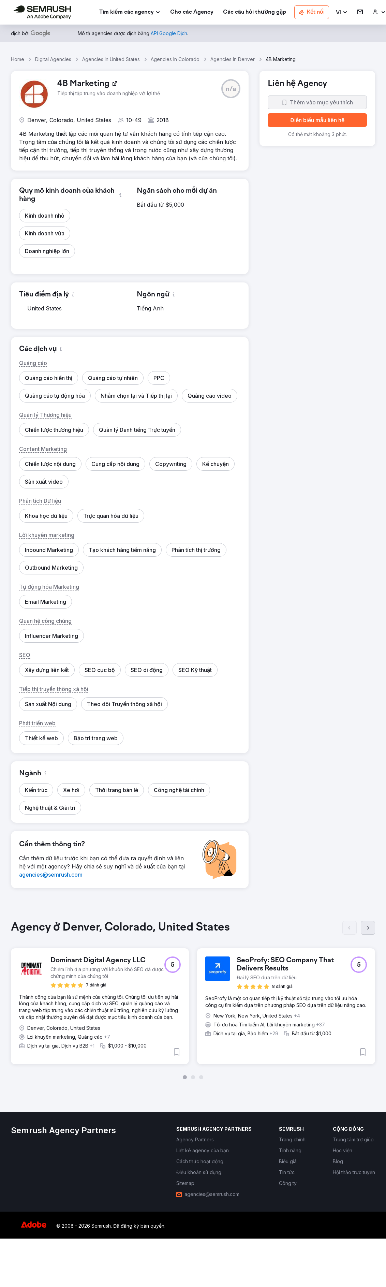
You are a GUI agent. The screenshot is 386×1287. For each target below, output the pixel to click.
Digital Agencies (53, 59)
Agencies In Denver (232, 59)
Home (17, 59)
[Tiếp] (368, 928)
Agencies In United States (111, 59)
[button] (342, 12)
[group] (193, 1000)
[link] (191, 12)
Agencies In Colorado (175, 59)
